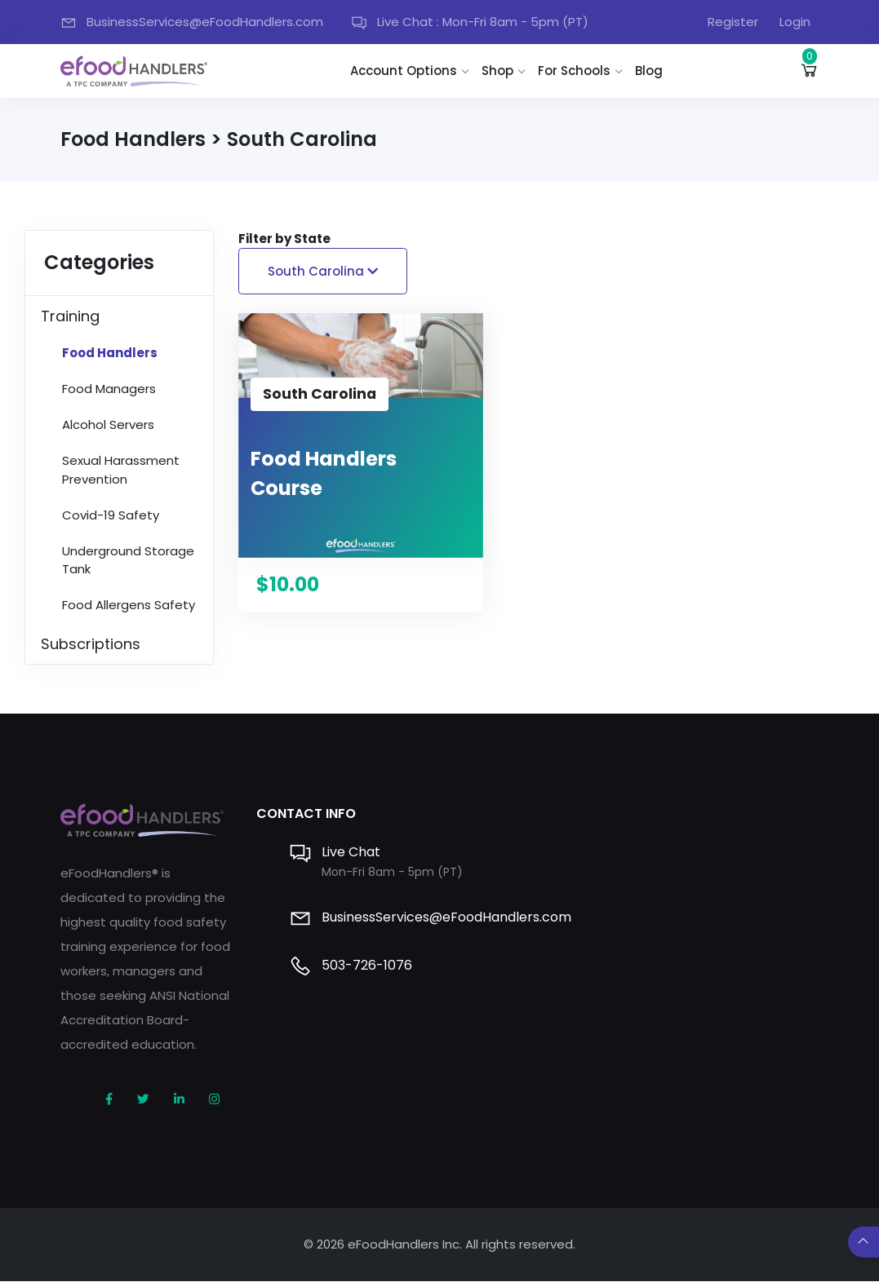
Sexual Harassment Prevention (121, 471)
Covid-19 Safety (110, 515)
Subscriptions (90, 645)
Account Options (406, 70)
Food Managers (109, 390)
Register (733, 21)
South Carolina (323, 272)
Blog (651, 70)
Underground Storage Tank (128, 561)
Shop (500, 70)
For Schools (576, 70)
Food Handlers (110, 354)
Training (70, 317)
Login (794, 21)
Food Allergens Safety (128, 606)
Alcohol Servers (108, 426)
